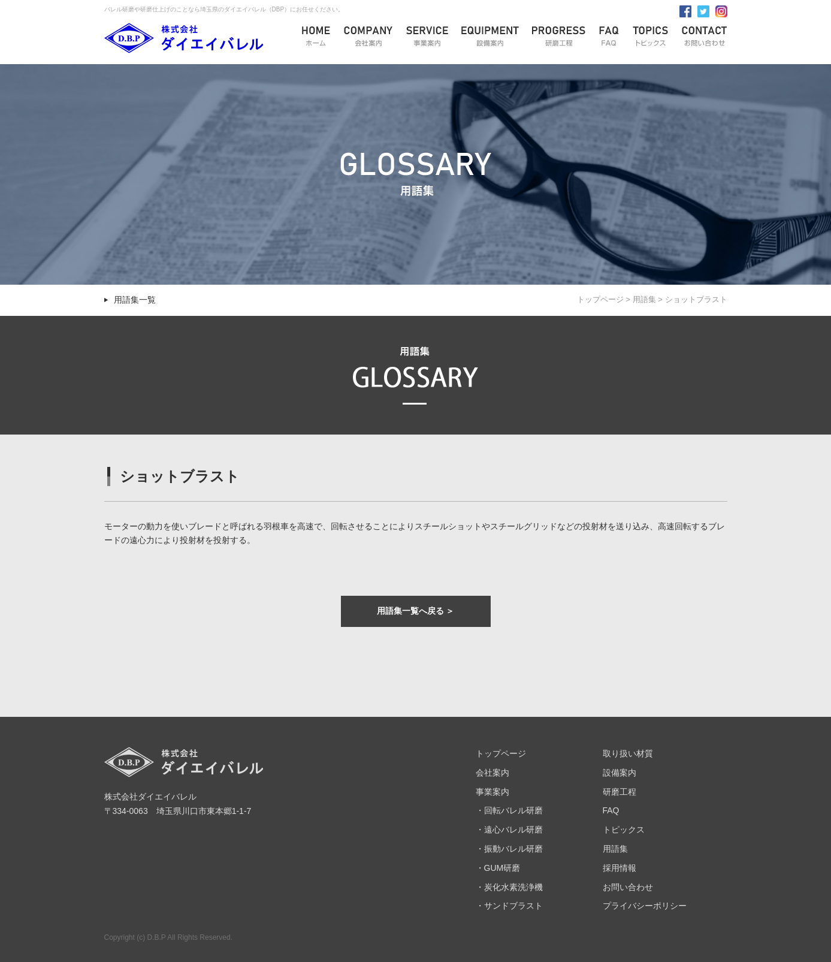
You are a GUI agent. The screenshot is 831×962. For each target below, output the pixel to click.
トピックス (624, 829)
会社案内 (492, 772)
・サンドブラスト (509, 905)
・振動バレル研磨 (509, 849)
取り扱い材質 (628, 753)
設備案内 (619, 772)
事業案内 (492, 792)
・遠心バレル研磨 (509, 829)
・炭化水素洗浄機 (509, 887)
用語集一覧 (135, 299)
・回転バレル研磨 (509, 810)
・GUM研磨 (498, 868)
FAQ (611, 810)
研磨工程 (619, 792)
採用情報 (619, 868)
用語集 (644, 299)
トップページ (600, 299)
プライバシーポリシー (645, 905)
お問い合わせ (628, 887)
